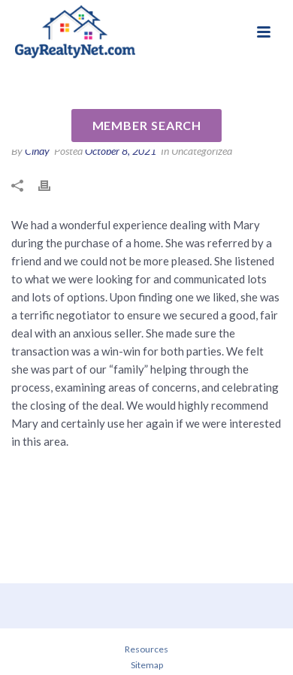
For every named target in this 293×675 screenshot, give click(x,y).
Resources (146, 649)
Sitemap (147, 664)
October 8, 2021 (120, 150)
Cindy (37, 150)
